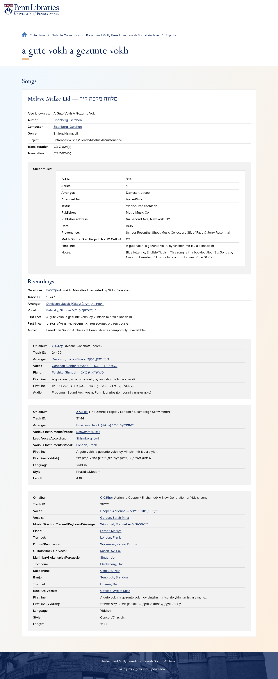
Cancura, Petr (110, 571)
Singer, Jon (108, 557)
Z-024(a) (82, 412)
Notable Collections (66, 35)
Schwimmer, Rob (88, 432)
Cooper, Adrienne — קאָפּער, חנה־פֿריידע (129, 511)
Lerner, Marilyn (111, 531)
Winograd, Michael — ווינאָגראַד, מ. (124, 524)
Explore (170, 35)
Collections (37, 35)
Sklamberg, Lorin (88, 438)
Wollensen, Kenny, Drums (118, 544)
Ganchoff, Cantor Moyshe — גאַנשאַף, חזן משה (84, 366)
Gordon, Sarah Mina (114, 518)
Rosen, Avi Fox (110, 551)
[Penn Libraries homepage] (31, 9)
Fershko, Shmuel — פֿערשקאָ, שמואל (78, 372)
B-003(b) (52, 290)
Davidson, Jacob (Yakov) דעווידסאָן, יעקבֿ (75, 304)
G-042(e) (58, 346)
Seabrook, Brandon (114, 577)
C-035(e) (106, 498)
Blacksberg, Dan (112, 564)
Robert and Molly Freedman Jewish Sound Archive (122, 35)
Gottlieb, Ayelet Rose (115, 591)
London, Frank (86, 445)
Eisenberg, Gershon (68, 120)
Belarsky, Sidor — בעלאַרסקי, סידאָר (71, 310)
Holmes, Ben (109, 584)
